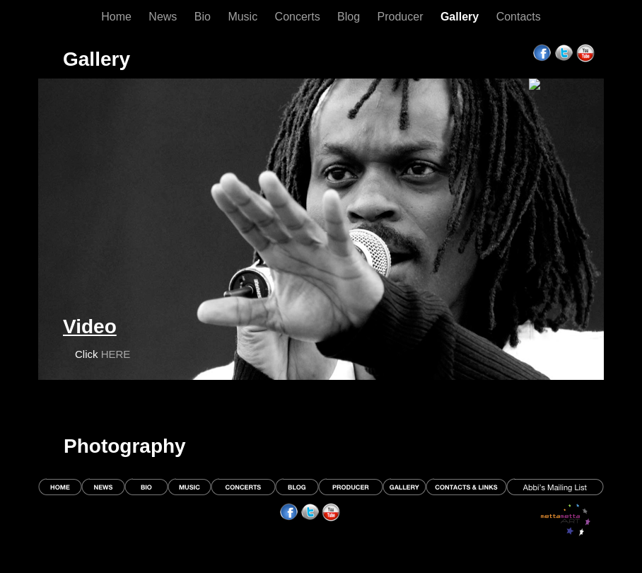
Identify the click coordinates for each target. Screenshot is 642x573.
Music (244, 17)
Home (117, 17)
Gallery (461, 17)
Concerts (299, 17)
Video (90, 326)
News (164, 17)
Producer (402, 17)
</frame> (563, 70)
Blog (350, 17)
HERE (116, 354)
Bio (204, 17)
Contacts (518, 17)
